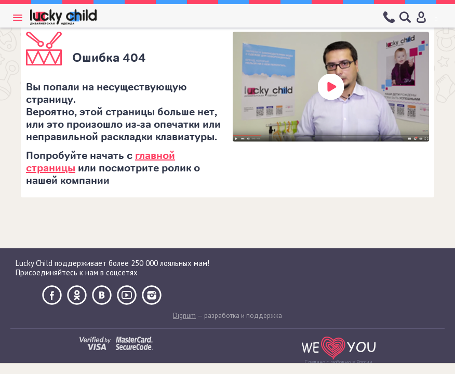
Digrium (184, 315)
